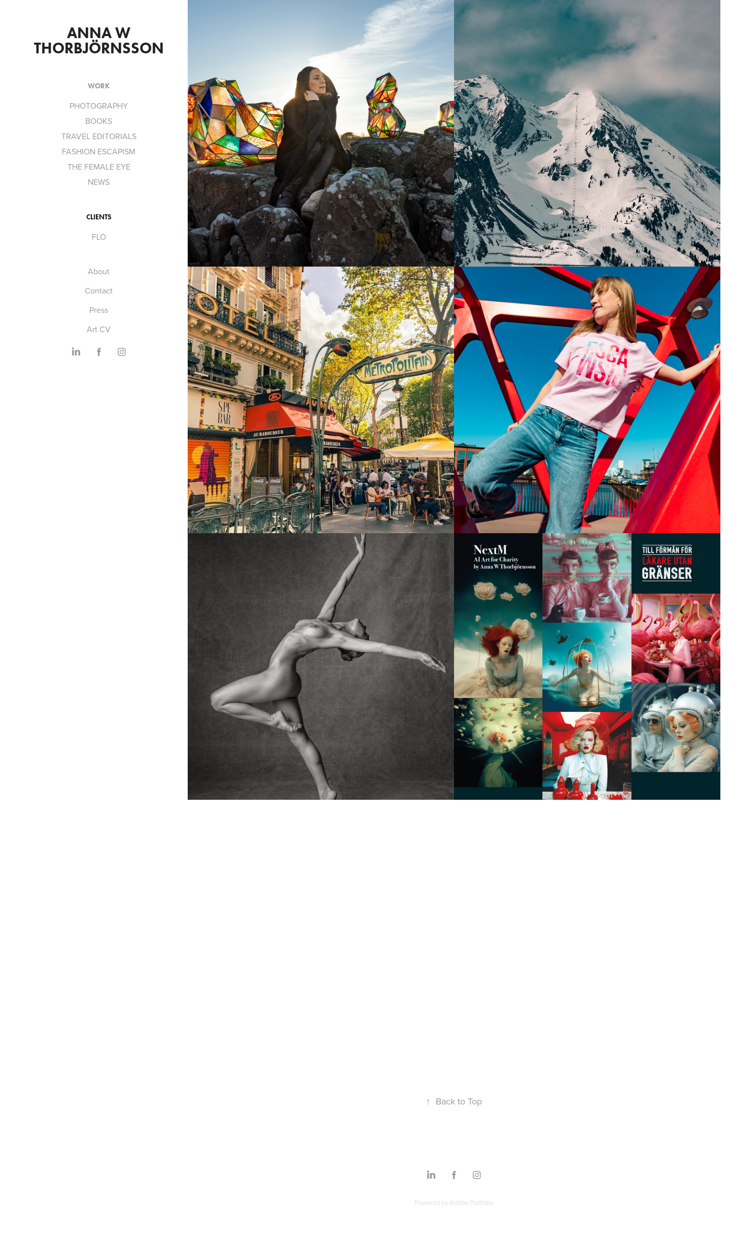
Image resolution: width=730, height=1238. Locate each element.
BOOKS (98, 120)
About (99, 271)
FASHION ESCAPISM (98, 151)
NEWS (99, 181)
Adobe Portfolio (471, 1202)
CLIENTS (99, 217)
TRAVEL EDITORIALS (98, 136)
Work (99, 86)
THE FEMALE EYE (98, 166)
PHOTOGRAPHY (98, 105)
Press (98, 309)
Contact (99, 290)
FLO (99, 236)
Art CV (99, 329)
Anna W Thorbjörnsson (99, 40)
